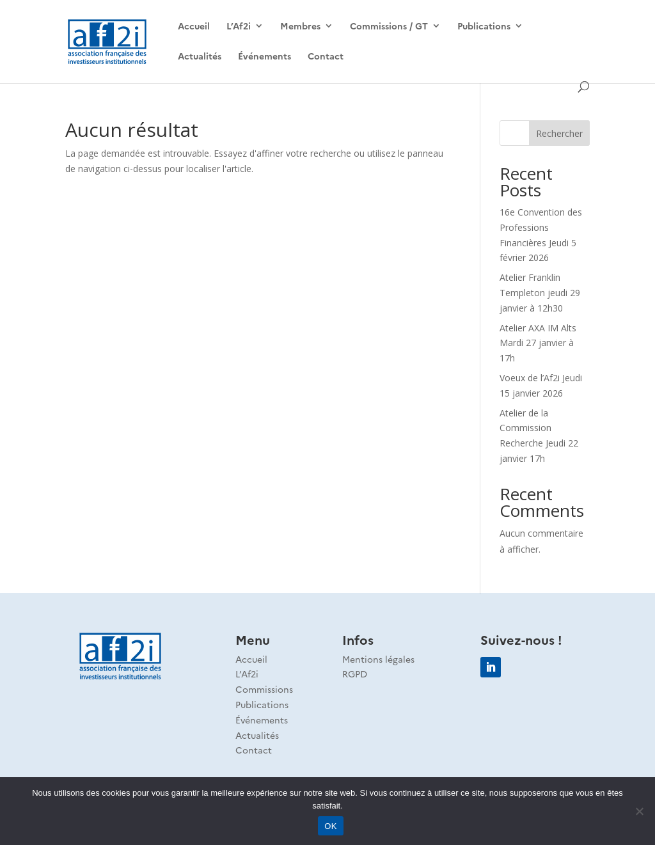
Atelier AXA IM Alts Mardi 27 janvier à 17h (538, 343)
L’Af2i (238, 26)
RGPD (354, 673)
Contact (325, 56)
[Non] (639, 811)
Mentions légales (378, 658)
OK (330, 826)
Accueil (194, 26)
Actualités (199, 56)
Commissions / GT (389, 26)
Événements (264, 56)
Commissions (264, 689)
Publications (483, 26)
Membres (300, 26)
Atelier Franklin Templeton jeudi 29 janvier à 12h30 (540, 292)
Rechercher (559, 133)
